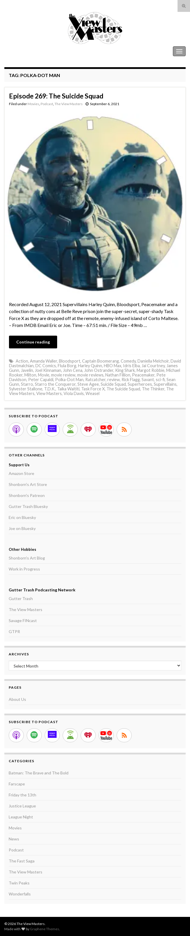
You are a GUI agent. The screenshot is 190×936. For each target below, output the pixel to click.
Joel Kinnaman (48, 370)
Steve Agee (88, 384)
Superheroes (140, 384)
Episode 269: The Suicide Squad (56, 96)
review (113, 379)
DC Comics (45, 365)
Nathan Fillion (117, 374)
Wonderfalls (20, 893)
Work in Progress (24, 568)
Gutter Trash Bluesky (28, 506)
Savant (148, 379)
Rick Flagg (131, 379)
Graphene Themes (44, 929)
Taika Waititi (68, 388)
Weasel (92, 393)
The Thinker (153, 388)
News (14, 838)
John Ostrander (98, 370)
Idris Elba (131, 365)
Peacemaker (143, 374)
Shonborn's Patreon (27, 495)
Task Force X (93, 388)
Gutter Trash (21, 598)
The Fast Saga (22, 860)
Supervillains (165, 384)
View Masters (49, 393)
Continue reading (33, 341)
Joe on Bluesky (22, 528)
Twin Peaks (19, 882)
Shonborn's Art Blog (27, 557)
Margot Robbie (150, 370)
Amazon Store (21, 473)
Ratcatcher (95, 379)
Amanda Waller (43, 361)
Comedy (128, 361)
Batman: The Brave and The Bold (38, 772)
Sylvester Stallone (25, 388)
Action (22, 361)
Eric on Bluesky (22, 517)
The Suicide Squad (123, 388)
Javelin (27, 370)
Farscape (17, 783)
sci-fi (160, 379)
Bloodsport (69, 361)
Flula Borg (67, 365)
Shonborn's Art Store (28, 484)
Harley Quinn (90, 365)
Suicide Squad (113, 384)
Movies (33, 104)
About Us (17, 699)
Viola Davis (74, 393)
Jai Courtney (153, 365)
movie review (63, 374)
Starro (27, 384)
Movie (43, 374)
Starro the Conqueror (55, 384)
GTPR (14, 631)
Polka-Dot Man (69, 379)
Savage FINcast (23, 620)
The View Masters (22, 51)
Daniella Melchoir (153, 361)
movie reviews (90, 374)
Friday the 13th (22, 794)
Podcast (47, 104)
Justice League (22, 805)
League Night (21, 816)
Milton (30, 374)
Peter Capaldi (40, 379)
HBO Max (112, 365)
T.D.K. (49, 388)
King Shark (125, 370)
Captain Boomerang (100, 361)
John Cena (72, 370)
